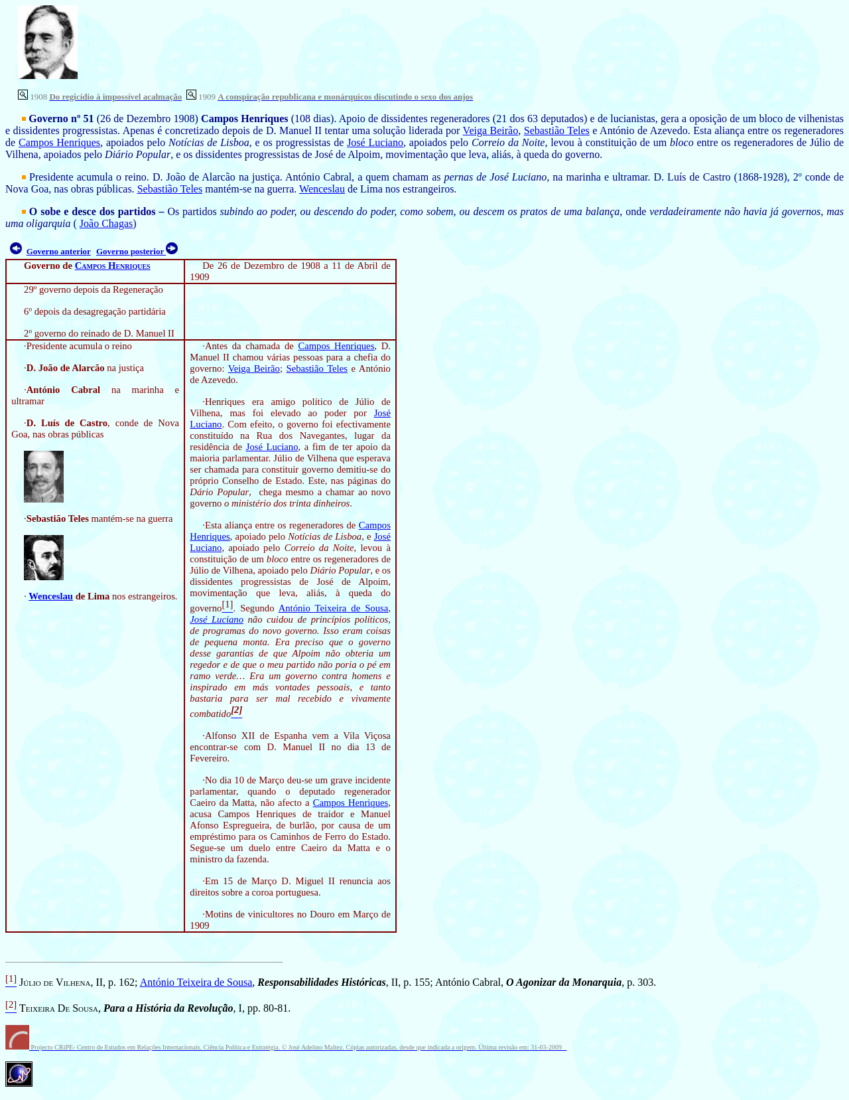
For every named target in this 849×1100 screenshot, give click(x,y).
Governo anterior (59, 251)
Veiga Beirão (491, 130)
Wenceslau (322, 189)
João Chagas (106, 223)
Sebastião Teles (557, 130)
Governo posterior (131, 251)
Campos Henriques (59, 142)
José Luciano (375, 142)
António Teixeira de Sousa (334, 608)
